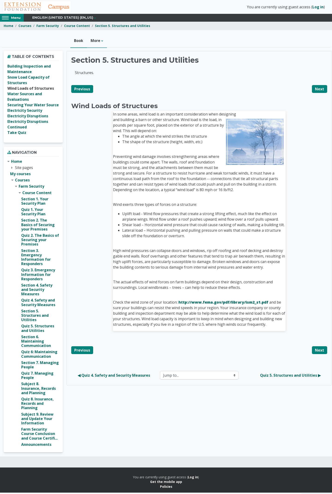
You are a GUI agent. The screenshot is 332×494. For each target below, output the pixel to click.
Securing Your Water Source (33, 106)
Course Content (77, 27)
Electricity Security (24, 111)
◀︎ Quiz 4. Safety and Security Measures (114, 376)
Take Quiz (16, 133)
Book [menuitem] (78, 41)
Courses (24, 27)
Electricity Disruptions (27, 117)
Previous (82, 90)
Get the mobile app (166, 483)
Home (8, 27)
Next (319, 90)
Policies (166, 487)
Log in (318, 7)
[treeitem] (33, 304)
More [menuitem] (95, 41)
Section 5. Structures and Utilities (122, 27)
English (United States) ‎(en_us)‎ (62, 19)
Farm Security (47, 27)
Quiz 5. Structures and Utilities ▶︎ (290, 376)
